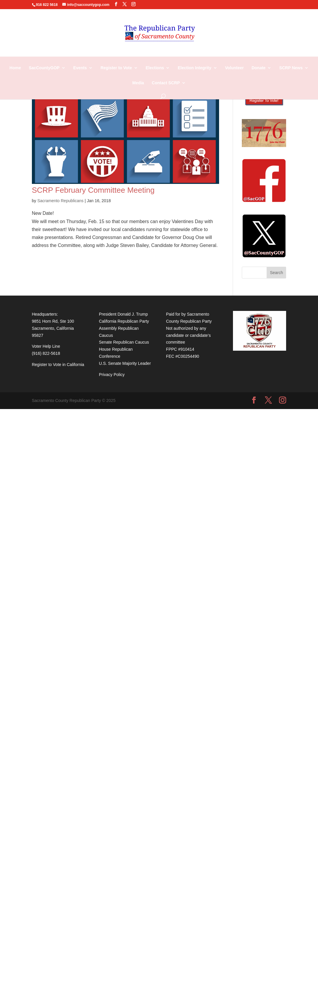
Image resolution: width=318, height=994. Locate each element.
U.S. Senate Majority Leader (125, 363)
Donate (258, 68)
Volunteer (234, 68)
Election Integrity (194, 68)
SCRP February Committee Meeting (93, 190)
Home (15, 68)
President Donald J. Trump (123, 314)
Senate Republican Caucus (124, 342)
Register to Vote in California (58, 364)
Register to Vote (116, 68)
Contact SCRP (166, 83)
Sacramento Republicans (60, 200)
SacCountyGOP (44, 68)
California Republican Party (124, 321)
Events (80, 68)
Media (138, 83)
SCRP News (291, 68)
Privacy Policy (112, 374)
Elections (155, 68)
